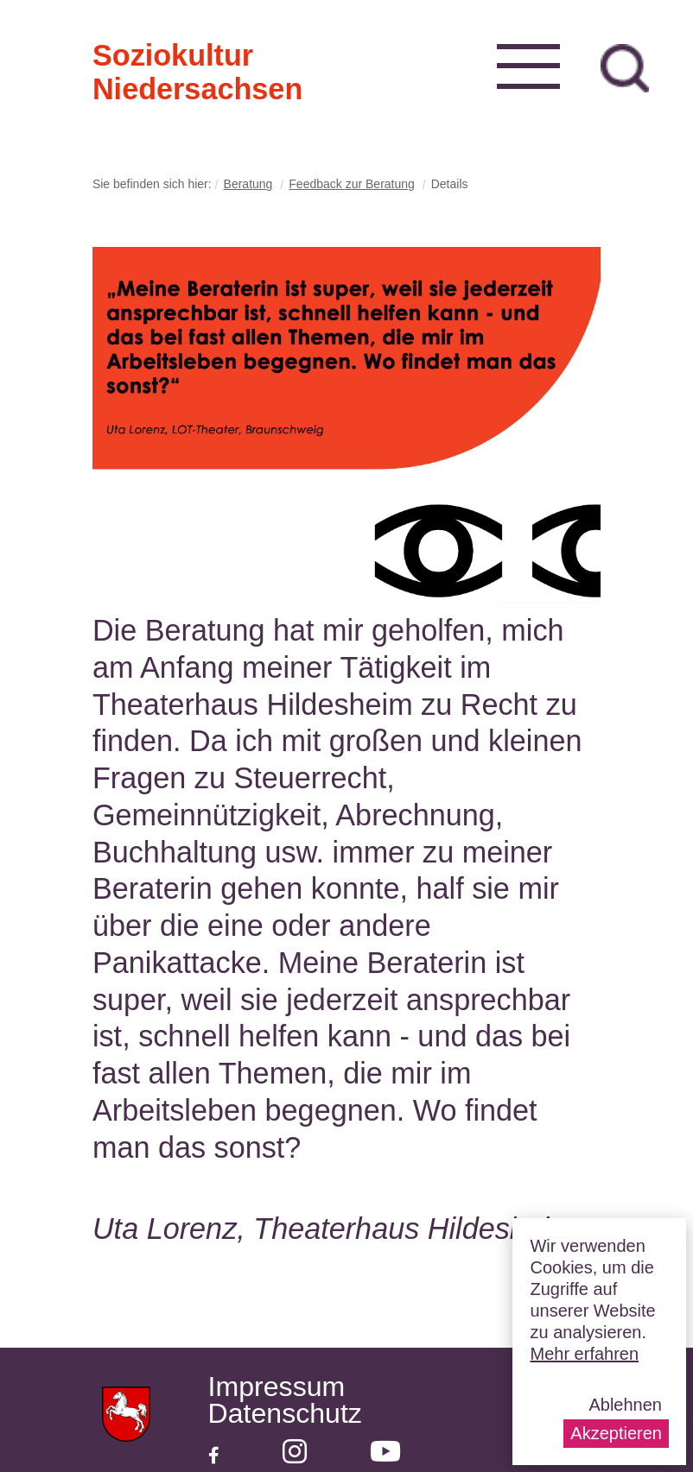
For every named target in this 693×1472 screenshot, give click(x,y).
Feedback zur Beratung (352, 184)
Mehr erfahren (584, 1353)
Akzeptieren (616, 1433)
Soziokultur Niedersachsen (120, 54)
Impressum (277, 1387)
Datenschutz (285, 1413)
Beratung (248, 184)
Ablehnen (625, 1404)
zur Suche (625, 68)
